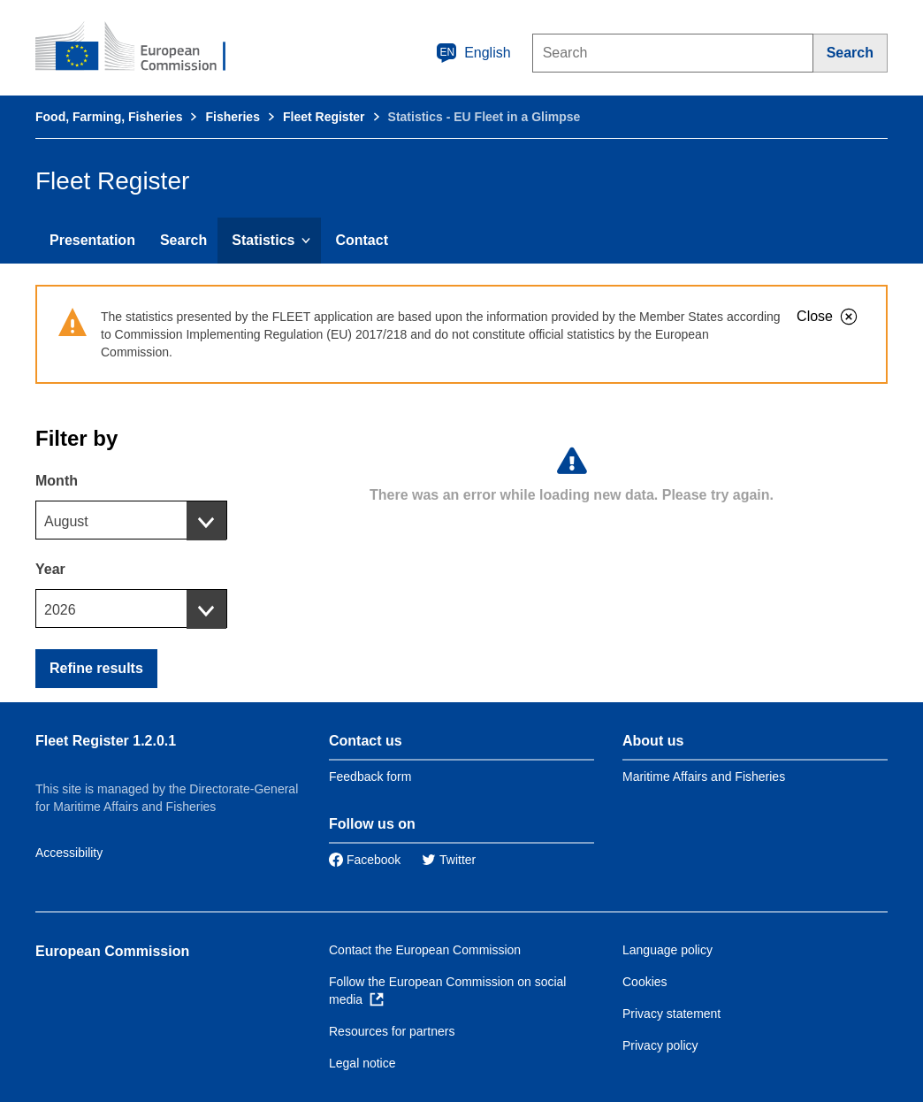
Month (56, 480)
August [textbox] (66, 521)
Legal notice (362, 1063)
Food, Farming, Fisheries (108, 117)
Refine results (96, 668)
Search (183, 240)
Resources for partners (391, 1031)
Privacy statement (671, 1013)
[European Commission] (142, 47)
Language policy (667, 950)
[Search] (850, 53)
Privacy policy (660, 1045)
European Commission (112, 951)
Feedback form (370, 776)
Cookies (644, 982)
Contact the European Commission (425, 950)
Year (50, 569)
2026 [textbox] (60, 609)
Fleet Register (324, 117)
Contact (361, 240)
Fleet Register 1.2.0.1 (105, 740)
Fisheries (232, 117)
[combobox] (131, 520)
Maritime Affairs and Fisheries (703, 776)
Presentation (92, 240)
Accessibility (69, 853)
